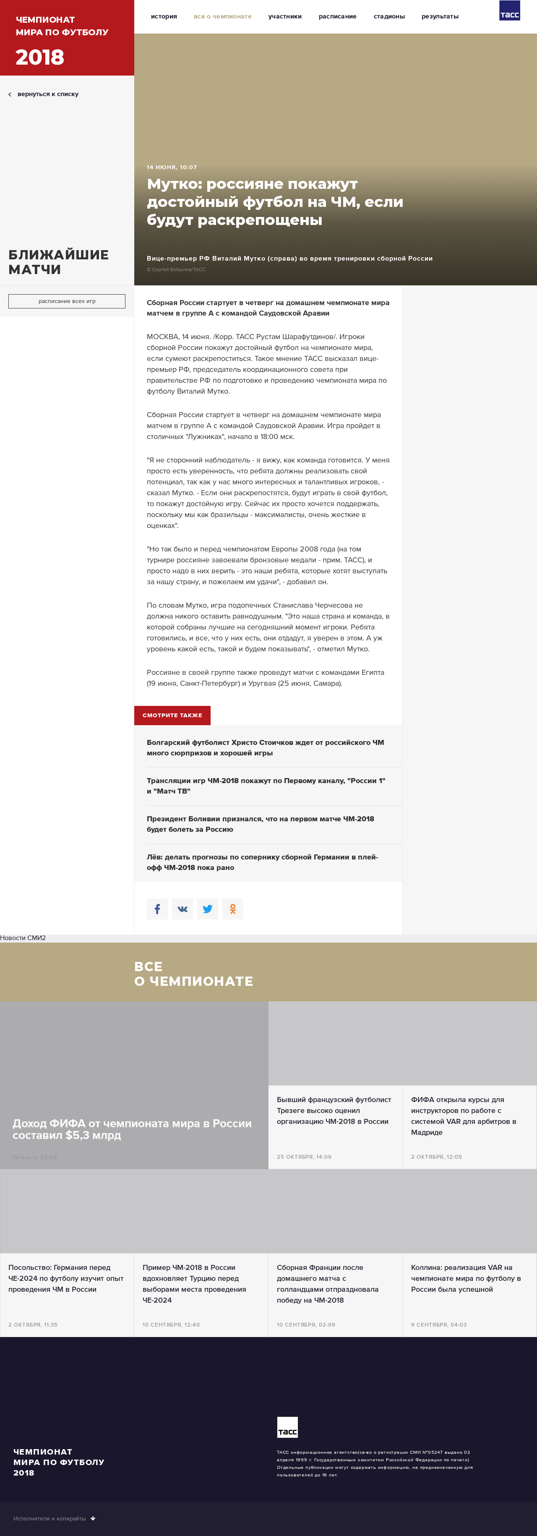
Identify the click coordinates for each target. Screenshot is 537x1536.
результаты (440, 16)
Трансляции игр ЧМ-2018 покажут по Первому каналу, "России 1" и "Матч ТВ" (266, 786)
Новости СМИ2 (23, 938)
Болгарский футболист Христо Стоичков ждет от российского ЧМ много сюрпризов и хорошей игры (265, 748)
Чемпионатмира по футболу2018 (59, 1462)
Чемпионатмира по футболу (62, 42)
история (164, 16)
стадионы (389, 16)
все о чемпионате (223, 16)
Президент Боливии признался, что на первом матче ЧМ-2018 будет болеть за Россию (260, 824)
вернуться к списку (48, 94)
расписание (338, 16)
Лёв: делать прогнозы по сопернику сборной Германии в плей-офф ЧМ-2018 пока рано (262, 863)
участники (285, 16)
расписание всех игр (67, 301)
